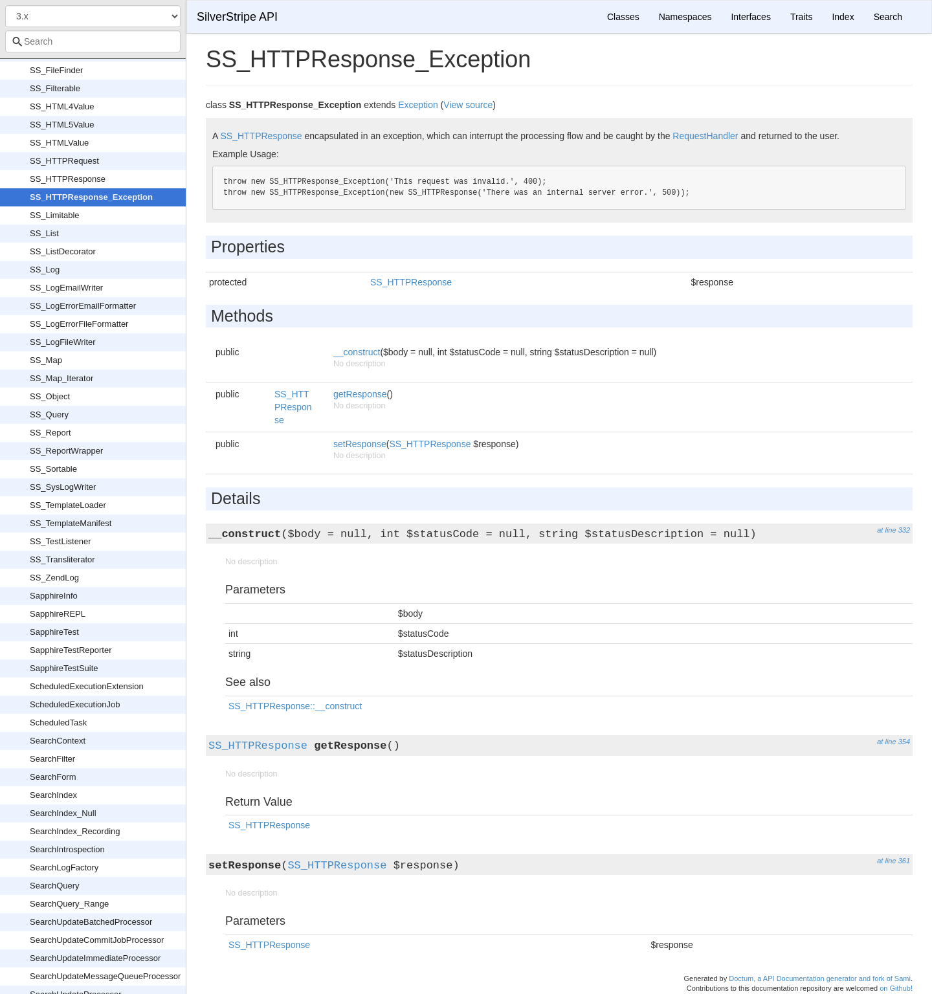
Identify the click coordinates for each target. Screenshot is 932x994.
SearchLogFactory (64, 867)
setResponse (359, 444)
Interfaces (750, 17)
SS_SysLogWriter (63, 487)
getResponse (360, 394)
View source (468, 105)
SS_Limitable (55, 215)
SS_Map (46, 360)
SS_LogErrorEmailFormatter (83, 306)
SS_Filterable (55, 88)
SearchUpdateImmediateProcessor (95, 958)
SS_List (44, 233)
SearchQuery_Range (69, 904)
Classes (623, 17)
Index (843, 17)
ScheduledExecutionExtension (87, 686)
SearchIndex (53, 795)
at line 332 (893, 530)
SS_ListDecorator (63, 251)
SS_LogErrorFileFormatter (79, 324)
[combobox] (93, 41)
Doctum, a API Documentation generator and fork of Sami (820, 978)
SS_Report (50, 432)
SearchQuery (55, 885)
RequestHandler (705, 136)
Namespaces (685, 17)
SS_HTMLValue (59, 143)
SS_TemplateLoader (68, 505)
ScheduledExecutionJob (75, 704)
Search (888, 17)
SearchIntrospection (67, 849)
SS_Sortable (53, 469)
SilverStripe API (237, 16)
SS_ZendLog (54, 577)
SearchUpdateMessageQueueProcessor (105, 976)
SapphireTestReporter (70, 650)
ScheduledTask (58, 722)
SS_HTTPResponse (67, 179)
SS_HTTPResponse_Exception (91, 197)
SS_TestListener (60, 541)
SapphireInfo (54, 596)
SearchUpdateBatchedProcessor (91, 922)
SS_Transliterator (62, 559)
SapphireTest (54, 632)
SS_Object (50, 396)
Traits (801, 17)
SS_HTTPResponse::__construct (295, 706)
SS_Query (49, 414)
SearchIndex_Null (63, 813)
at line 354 (893, 742)
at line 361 (893, 861)
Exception (418, 105)
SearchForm (53, 777)
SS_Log (45, 269)
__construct (356, 352)
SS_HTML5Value (62, 124)
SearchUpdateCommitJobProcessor (97, 940)
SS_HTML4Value (62, 106)
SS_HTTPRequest (64, 161)
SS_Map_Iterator (61, 378)
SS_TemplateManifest (70, 523)
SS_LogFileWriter (63, 342)
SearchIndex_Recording (75, 831)
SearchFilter (52, 759)
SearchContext (57, 741)
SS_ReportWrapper (66, 451)
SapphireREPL (57, 614)
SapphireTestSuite (64, 668)
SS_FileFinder (56, 70)
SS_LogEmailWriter (66, 288)
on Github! (896, 988)
